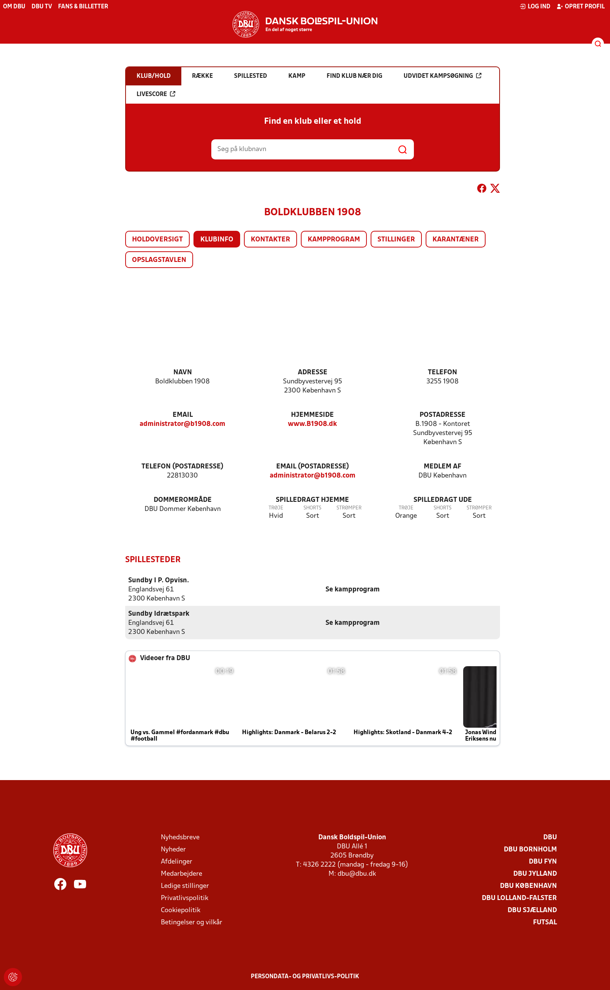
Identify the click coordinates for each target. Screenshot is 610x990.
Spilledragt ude (442, 500)
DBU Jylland (535, 873)
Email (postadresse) (312, 466)
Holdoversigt (157, 239)
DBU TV (41, 6)
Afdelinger (176, 861)
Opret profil (581, 6)
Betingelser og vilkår (191, 922)
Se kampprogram (352, 589)
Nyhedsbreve (180, 837)
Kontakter (270, 239)
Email (183, 415)
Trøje (276, 508)
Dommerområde (183, 500)
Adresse (312, 372)
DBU (550, 837)
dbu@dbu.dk (357, 873)
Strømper (349, 508)
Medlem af (442, 466)
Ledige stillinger (185, 886)
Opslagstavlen (159, 260)
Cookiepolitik (180, 910)
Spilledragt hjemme (312, 500)
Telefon (442, 372)
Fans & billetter (83, 6)
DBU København (528, 886)
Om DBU (14, 6)
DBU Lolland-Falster (519, 898)
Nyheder (173, 849)
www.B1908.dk (312, 424)
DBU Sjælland (532, 910)
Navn (182, 372)
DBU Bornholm (530, 849)
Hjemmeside (312, 415)
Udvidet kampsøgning (442, 76)
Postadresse (442, 415)
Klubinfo (216, 239)
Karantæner (455, 239)
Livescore (156, 94)
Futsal (545, 922)
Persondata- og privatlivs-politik (305, 976)
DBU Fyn (543, 861)
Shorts (312, 508)
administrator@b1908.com (182, 424)
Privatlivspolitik (184, 898)
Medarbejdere (181, 873)
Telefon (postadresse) (182, 466)
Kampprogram (334, 239)
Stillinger (396, 239)
